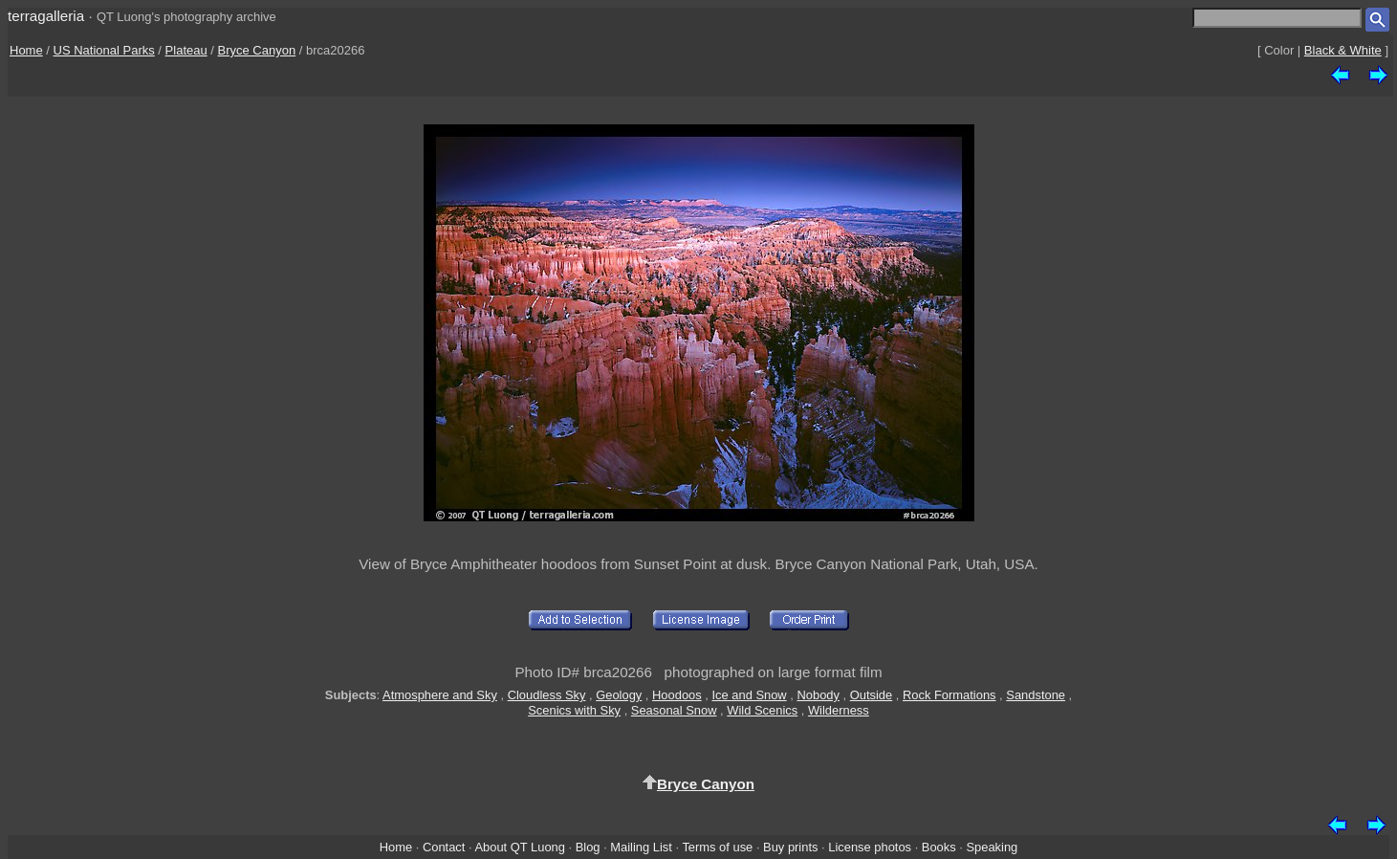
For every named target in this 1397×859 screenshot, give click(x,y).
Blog (588, 847)
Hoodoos (677, 695)
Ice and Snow (748, 695)
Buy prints (790, 847)
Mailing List (641, 847)
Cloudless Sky (547, 695)
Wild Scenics (762, 710)
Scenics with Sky (574, 710)
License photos (869, 847)
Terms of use (717, 847)
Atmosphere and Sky (439, 695)
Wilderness (838, 710)
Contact (444, 847)
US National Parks (104, 50)
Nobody (818, 695)
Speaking (991, 847)
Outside (871, 695)
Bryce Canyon (257, 50)
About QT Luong (519, 847)
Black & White (1343, 50)
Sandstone (1035, 695)
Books (939, 847)
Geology (619, 695)
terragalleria (46, 16)
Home (26, 50)
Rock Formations (949, 695)
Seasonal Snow (674, 710)
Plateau (186, 50)
